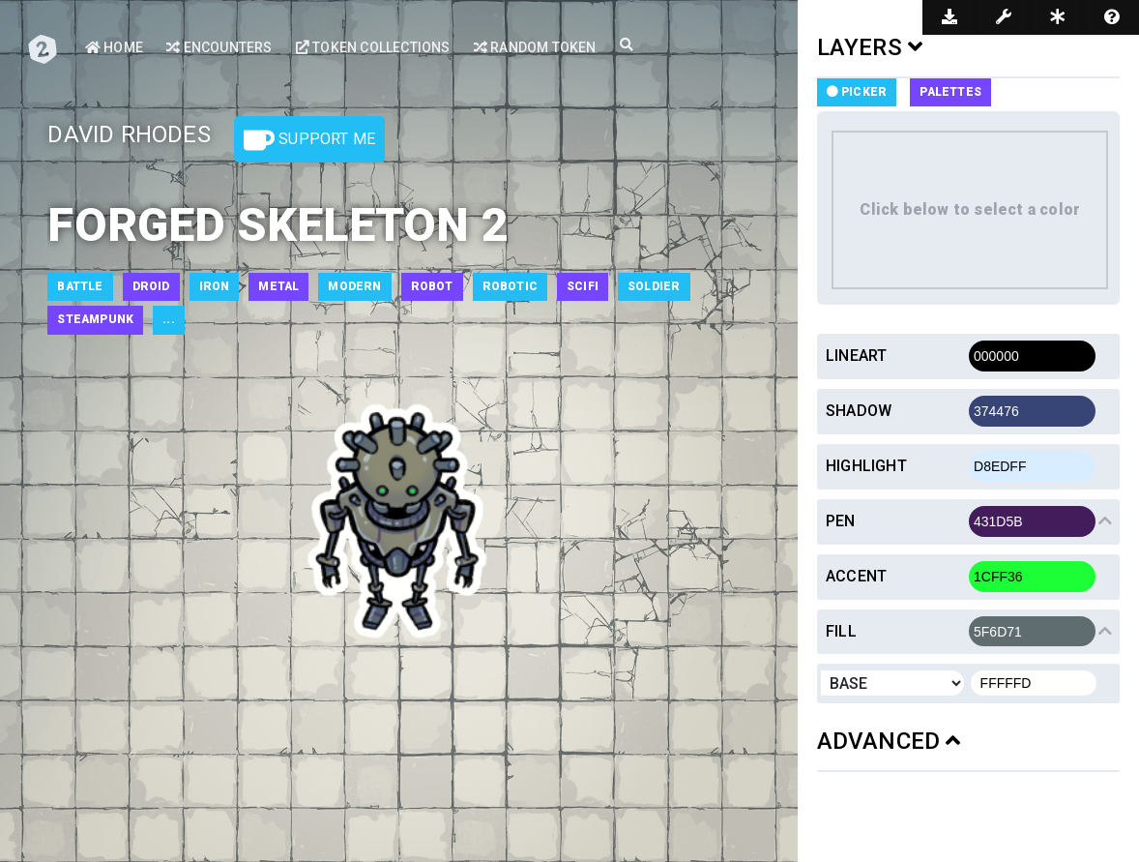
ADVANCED (889, 741)
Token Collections (373, 47)
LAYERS (870, 47)
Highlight (866, 466)
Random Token (535, 47)
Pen (841, 521)
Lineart (856, 355)
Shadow (858, 410)
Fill (841, 631)
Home (114, 47)
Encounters (219, 47)
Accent (856, 576)
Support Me (309, 140)
